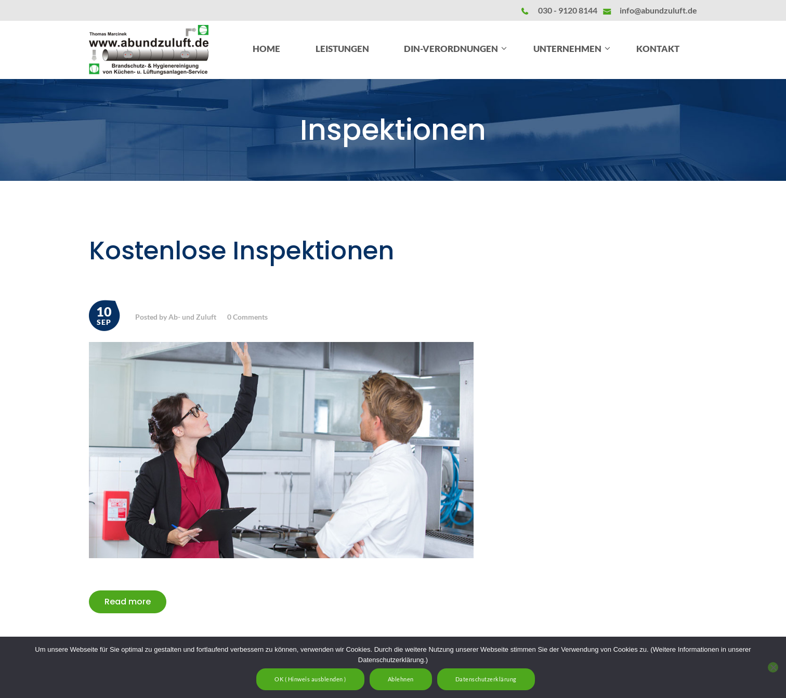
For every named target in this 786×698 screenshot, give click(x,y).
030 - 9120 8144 (567, 10)
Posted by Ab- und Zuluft (175, 316)
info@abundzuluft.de (658, 10)
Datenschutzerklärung (486, 679)
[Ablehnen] (773, 667)
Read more (127, 602)
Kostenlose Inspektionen (241, 251)
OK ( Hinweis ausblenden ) (310, 679)
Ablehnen (401, 679)
